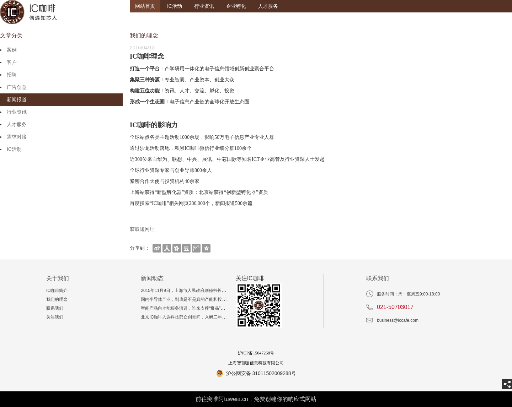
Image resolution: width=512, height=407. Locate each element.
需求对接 (17, 137)
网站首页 (145, 6)
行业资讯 (204, 6)
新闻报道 (17, 99)
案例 (12, 50)
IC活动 (174, 6)
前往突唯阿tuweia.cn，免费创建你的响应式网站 (256, 399)
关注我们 (54, 317)
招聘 (12, 74)
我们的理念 (57, 299)
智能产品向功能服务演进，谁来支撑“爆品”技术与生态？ (193, 308)
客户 (12, 62)
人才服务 (268, 6)
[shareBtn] (157, 248)
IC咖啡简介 (57, 290)
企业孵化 (236, 6)
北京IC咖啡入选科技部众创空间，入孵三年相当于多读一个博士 (200, 317)
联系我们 (54, 308)
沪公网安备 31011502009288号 (261, 373)
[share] (507, 384)
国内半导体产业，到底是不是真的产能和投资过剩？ (190, 299)
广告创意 (17, 87)
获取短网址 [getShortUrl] (142, 229)
